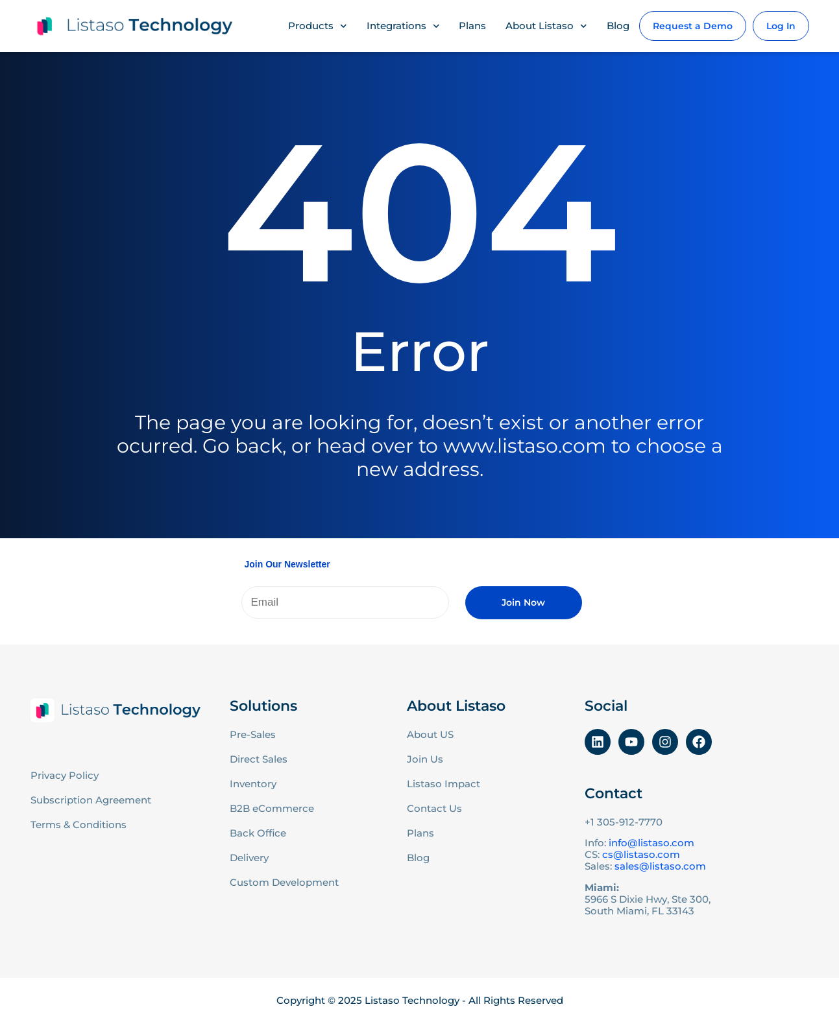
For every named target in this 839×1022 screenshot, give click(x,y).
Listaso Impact (443, 784)
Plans (472, 25)
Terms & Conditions (78, 824)
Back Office (258, 833)
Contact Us (434, 808)
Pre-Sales (253, 734)
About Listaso (546, 26)
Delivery (249, 857)
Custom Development (284, 882)
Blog (618, 25)
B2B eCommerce (272, 808)
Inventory (253, 784)
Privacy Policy (64, 775)
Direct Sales (258, 759)
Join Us (425, 759)
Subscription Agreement (90, 800)
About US (430, 734)
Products (317, 26)
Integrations (403, 26)
